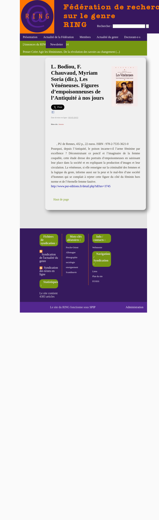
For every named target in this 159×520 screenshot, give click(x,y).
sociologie (70, 262)
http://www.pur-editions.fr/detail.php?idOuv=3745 (81, 186)
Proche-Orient (72, 247)
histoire (61, 124)
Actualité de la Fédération (58, 37)
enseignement (72, 267)
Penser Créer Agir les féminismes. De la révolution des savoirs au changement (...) (71, 51)
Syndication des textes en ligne (49, 271)
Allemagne (71, 252)
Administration (134, 307)
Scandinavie (71, 272)
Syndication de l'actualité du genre (49, 256)
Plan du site (97, 276)
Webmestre (97, 247)
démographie (71, 257)
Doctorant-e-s (132, 37)
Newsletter (56, 44)
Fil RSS (95, 281)
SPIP (92, 307)
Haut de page (61, 199)
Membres (85, 37)
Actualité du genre (107, 37)
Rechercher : (104, 26)
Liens (94, 271)
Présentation (30, 37)
